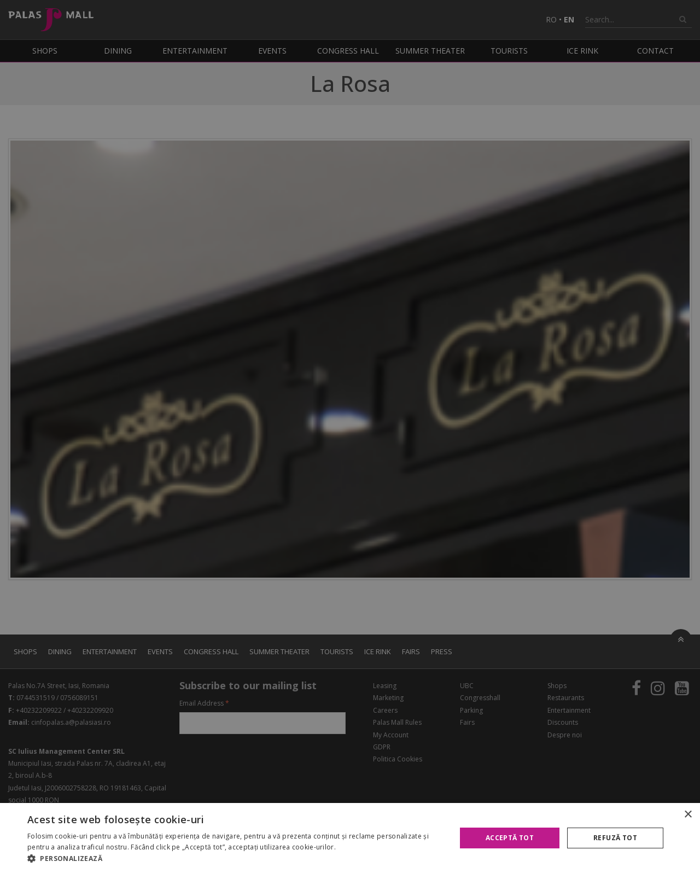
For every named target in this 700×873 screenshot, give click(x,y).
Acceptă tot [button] (510, 837)
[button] (235, 859)
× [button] (688, 815)
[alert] (350, 436)
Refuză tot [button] (615, 837)
